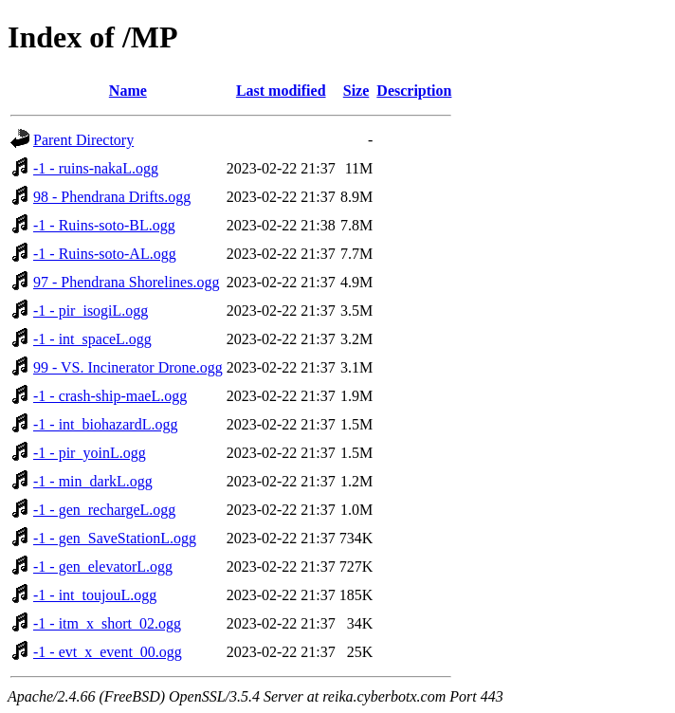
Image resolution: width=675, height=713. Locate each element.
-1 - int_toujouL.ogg (94, 595)
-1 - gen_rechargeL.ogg (104, 510)
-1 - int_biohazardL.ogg (105, 424)
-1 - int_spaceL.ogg (92, 339)
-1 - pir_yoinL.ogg (89, 453)
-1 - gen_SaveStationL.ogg (114, 538)
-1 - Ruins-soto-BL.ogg (104, 225)
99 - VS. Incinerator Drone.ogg (128, 367)
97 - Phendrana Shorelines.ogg (126, 282)
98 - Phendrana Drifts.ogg (112, 197)
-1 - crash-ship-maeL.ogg (110, 396)
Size (356, 90)
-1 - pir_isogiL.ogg (90, 310)
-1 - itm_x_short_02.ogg (107, 623)
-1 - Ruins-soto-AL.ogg (104, 254)
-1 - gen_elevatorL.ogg (103, 566)
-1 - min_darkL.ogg (93, 481)
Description (413, 90)
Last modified (281, 90)
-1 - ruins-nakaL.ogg (95, 168)
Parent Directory (83, 140)
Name (128, 90)
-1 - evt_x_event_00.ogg (107, 652)
